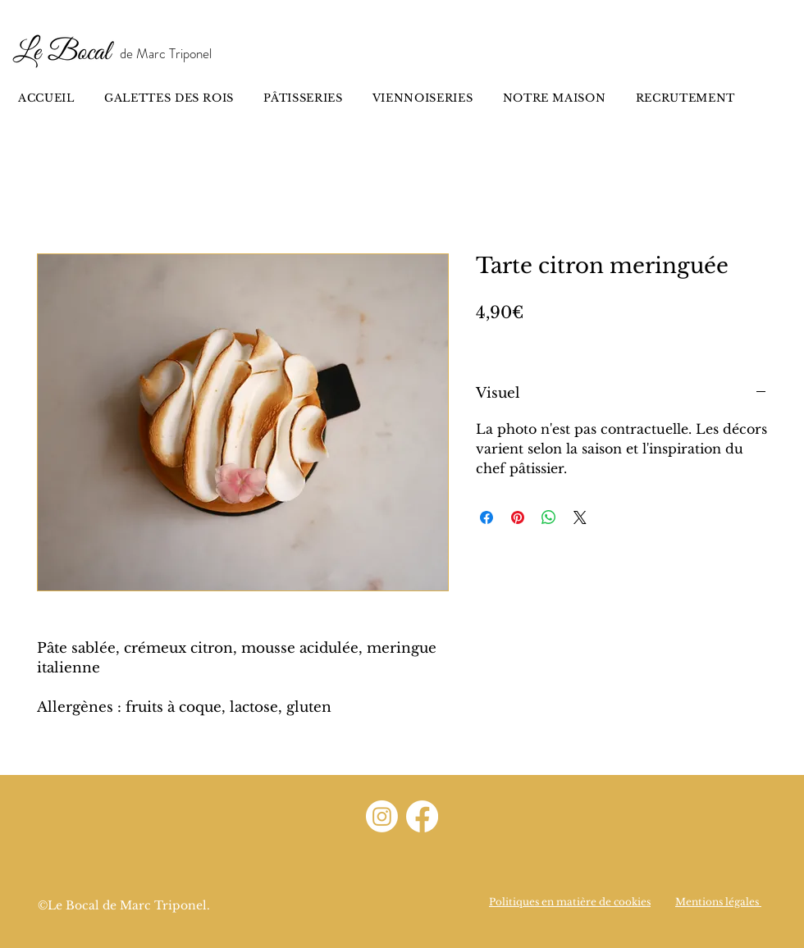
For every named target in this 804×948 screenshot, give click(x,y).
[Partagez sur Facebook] (486, 517)
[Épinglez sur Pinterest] (518, 517)
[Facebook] (422, 816)
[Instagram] (382, 816)
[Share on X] (580, 517)
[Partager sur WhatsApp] (549, 517)
